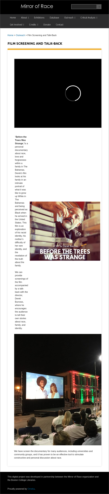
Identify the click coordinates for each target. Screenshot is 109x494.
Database (54, 17)
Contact (59, 24)
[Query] (86, 6)
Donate (47, 24)
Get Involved (16, 24)
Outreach (68, 17)
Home (13, 17)
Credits (32, 24)
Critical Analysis (88, 17)
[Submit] (98, 6)
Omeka (31, 489)
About (24, 17)
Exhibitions (39, 17)
